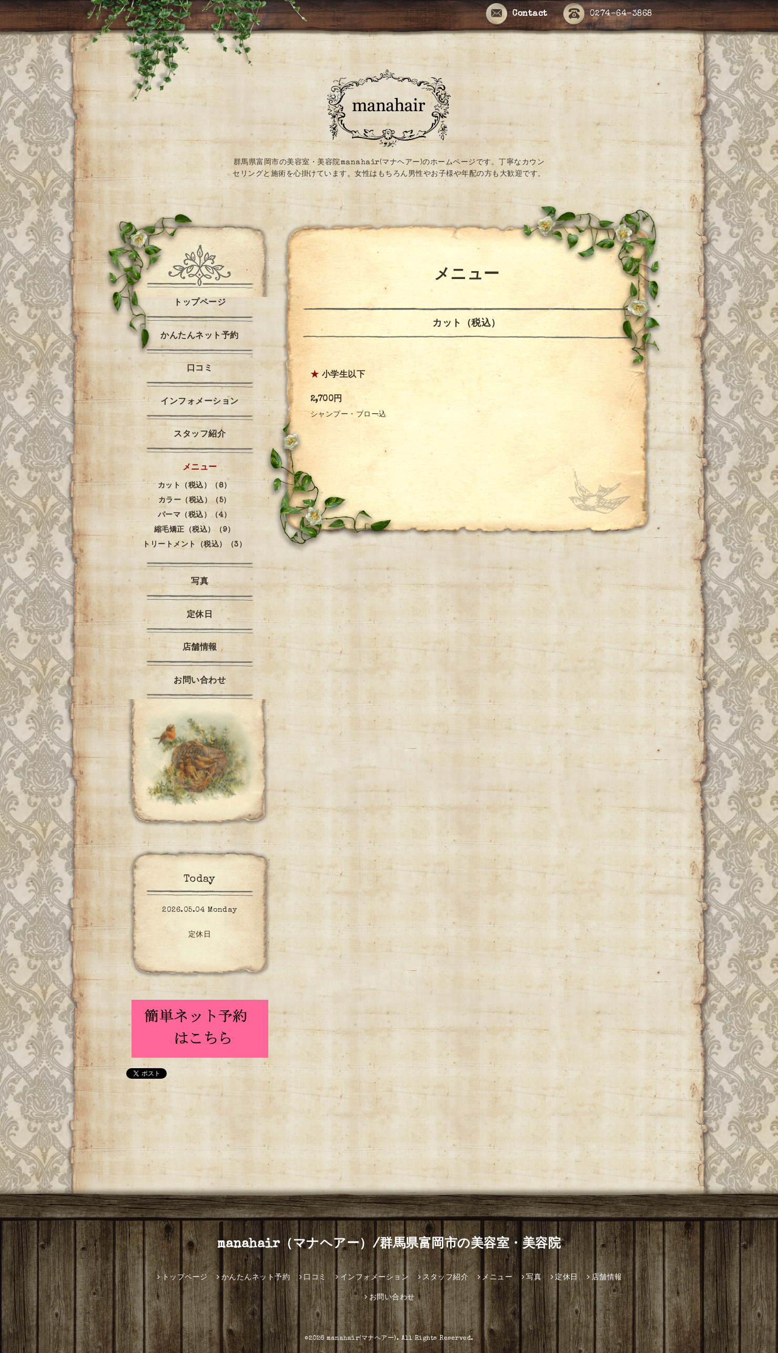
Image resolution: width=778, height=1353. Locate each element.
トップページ (200, 303)
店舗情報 (200, 648)
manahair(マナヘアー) (362, 1339)
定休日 (200, 615)
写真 (199, 582)
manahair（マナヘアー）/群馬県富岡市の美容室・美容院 (389, 1244)
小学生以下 (344, 375)
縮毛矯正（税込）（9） (194, 530)
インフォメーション (199, 402)
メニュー (200, 468)
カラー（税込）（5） (194, 500)
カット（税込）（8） (194, 486)
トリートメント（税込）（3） (194, 545)
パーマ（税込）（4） (194, 515)
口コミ (200, 369)
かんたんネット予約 (199, 336)
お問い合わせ (200, 681)
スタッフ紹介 (200, 435)
